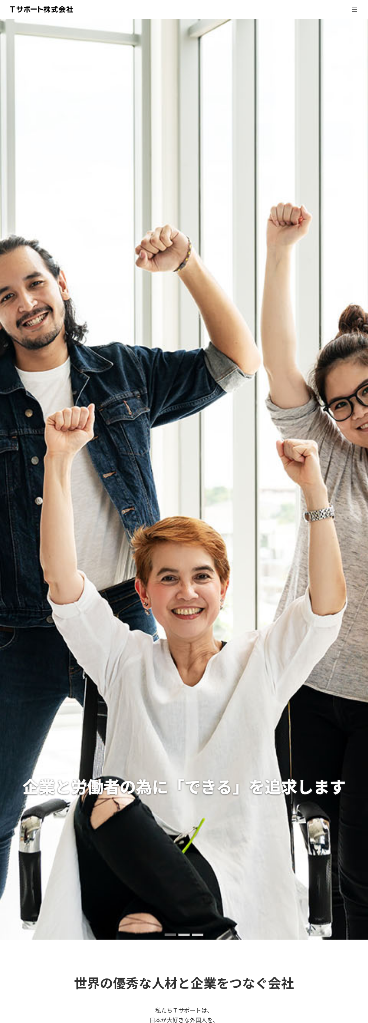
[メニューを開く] (354, 9)
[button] (170, 935)
